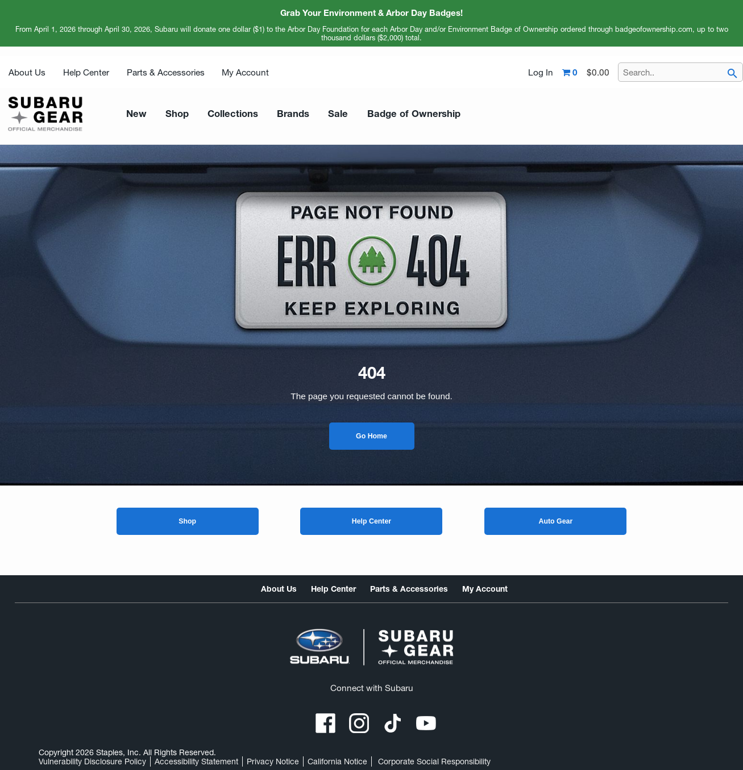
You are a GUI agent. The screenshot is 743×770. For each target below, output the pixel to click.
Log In (540, 73)
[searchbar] (732, 73)
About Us (27, 72)
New (134, 113)
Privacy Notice (273, 761)
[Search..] (680, 72)
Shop (187, 521)
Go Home (371, 436)
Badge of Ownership (387, 113)
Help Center (86, 72)
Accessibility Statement (196, 761)
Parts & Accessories (166, 72)
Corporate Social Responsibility (434, 761)
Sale (319, 113)
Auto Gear (556, 521)
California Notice (337, 761)
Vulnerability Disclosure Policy (92, 761)
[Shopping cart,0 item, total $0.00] (585, 73)
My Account (245, 72)
